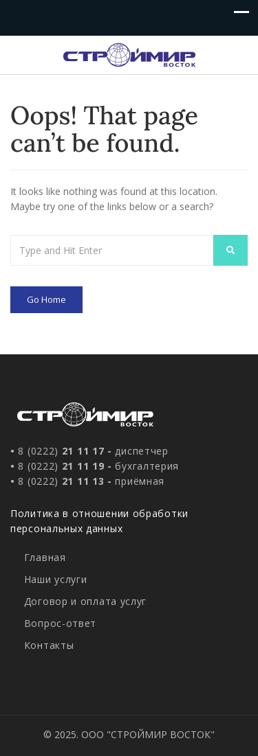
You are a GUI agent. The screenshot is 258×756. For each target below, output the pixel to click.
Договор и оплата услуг (85, 601)
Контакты (49, 645)
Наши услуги (55, 579)
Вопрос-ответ (60, 623)
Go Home (46, 299)
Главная (45, 557)
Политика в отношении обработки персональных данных (99, 521)
